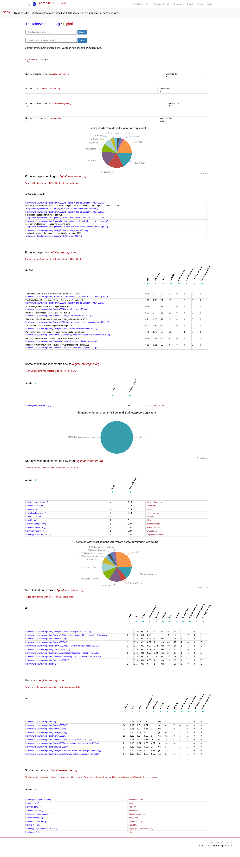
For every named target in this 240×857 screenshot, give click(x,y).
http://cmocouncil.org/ (36, 821)
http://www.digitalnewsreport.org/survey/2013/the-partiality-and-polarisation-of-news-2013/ (65, 203)
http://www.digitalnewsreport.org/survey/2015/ (46, 642)
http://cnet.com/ (33, 825)
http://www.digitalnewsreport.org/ (41, 664)
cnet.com (133, 825)
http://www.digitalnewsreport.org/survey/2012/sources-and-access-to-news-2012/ (62, 328)
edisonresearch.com (137, 814)
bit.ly (149, 520)
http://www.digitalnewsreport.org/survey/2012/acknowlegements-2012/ (57, 230)
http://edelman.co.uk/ (36, 527)
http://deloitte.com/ (35, 810)
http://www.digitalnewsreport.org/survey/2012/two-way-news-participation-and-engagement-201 (68, 335)
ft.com (131, 803)
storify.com (151, 506)
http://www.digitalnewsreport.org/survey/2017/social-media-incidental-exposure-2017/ (63, 653)
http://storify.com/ (34, 506)
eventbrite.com (153, 524)
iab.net (132, 832)
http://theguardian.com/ (37, 502)
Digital (68, 24)
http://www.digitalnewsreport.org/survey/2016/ (46, 732)
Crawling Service (161, 4)
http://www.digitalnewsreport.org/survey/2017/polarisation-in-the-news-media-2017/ (63, 646)
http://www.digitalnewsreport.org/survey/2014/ (46, 729)
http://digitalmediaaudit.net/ (38, 800)
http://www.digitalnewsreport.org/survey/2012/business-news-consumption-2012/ (61, 348)
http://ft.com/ (32, 803)
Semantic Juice (47, 3)
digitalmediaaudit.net (138, 800)
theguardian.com (154, 502)
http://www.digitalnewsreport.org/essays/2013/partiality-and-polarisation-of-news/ (63, 208)
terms (220, 842)
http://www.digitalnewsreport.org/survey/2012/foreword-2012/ (54, 236)
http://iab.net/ (32, 832)
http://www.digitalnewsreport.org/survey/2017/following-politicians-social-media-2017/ (63, 656)
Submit (82, 32)
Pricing (190, 4)
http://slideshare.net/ (35, 513)
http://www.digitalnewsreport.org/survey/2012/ (46, 639)
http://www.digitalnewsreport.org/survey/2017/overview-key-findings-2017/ (59, 631)
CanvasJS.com (202, 174)
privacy (228, 842)
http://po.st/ (32, 509)
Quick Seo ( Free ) (140, 4)
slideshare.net (153, 513)
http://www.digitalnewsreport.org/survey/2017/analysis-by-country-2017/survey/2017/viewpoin (67, 635)
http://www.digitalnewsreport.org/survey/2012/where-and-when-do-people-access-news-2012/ (67, 322)
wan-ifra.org (152, 531)
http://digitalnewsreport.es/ (38, 534)
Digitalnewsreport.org (43, 24)
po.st (149, 509)
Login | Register (205, 4)
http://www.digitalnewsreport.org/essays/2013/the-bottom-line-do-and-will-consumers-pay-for (67, 221)
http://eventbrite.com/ (36, 524)
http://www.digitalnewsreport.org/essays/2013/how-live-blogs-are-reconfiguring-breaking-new (68, 227)
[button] (148, 284)
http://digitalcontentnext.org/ (39, 405)
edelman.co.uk (153, 527)
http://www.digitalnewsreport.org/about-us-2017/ (47, 660)
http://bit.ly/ (31, 520)
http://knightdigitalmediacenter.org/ (42, 828)
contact (211, 842)
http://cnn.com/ (33, 807)
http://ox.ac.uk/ (33, 517)
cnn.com (132, 807)
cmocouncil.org (135, 821)
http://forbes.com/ (34, 818)
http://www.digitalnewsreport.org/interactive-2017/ (48, 649)
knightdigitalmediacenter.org (141, 828)
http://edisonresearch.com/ (38, 814)
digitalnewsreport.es (155, 534)
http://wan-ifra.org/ (35, 531)
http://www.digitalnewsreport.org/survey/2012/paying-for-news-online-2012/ (59, 316)
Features (178, 4)
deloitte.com (134, 810)
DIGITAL (6, 12)
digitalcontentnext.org (155, 405)
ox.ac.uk (150, 517)
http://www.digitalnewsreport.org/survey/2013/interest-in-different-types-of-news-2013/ (65, 218)
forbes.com (133, 818)
